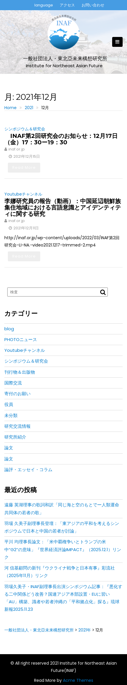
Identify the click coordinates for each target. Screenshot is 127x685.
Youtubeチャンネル (23, 194)
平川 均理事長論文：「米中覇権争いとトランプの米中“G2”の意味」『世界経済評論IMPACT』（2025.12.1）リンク (62, 549)
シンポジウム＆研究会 (24, 129)
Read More (24, 167)
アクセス (67, 5)
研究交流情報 (17, 426)
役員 (8, 404)
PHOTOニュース (20, 339)
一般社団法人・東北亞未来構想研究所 (65, 58)
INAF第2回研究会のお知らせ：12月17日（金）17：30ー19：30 (61, 139)
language (43, 5)
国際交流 (13, 383)
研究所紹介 (15, 437)
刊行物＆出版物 (19, 372)
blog (9, 329)
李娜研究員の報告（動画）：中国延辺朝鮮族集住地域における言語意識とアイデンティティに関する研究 (62, 207)
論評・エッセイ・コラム (28, 469)
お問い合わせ (93, 5)
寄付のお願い (17, 394)
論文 (8, 448)
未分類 (10, 415)
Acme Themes (78, 680)
